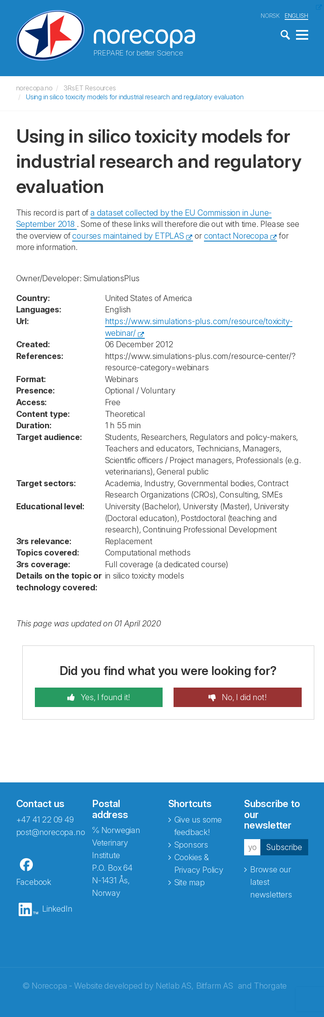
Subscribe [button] (284, 847)
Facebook (33, 882)
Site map (189, 882)
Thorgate (270, 986)
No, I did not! (243, 697)
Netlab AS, (174, 986)
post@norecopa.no (50, 832)
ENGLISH (296, 15)
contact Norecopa (236, 236)
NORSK (270, 15)
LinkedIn (57, 909)
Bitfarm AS (214, 986)
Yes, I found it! (105, 697)
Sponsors (191, 845)
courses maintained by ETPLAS (128, 236)
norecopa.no (34, 88)
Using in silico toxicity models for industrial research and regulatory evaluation (135, 97)
